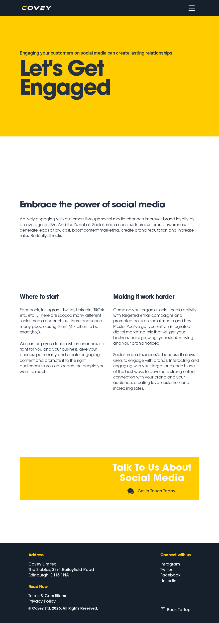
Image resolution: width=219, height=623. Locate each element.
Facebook (170, 575)
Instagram (170, 564)
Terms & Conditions (47, 596)
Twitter (166, 570)
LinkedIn (168, 581)
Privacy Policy (42, 602)
